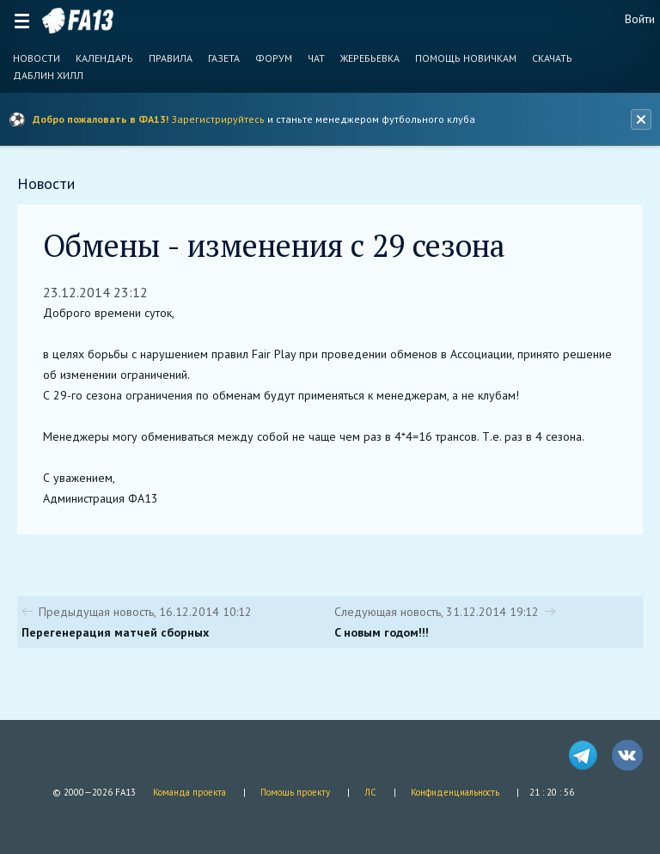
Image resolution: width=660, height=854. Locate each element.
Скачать (552, 58)
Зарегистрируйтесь (218, 119)
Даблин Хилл (48, 76)
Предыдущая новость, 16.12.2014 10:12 (145, 611)
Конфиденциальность (455, 792)
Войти (640, 19)
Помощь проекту (295, 792)
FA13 (77, 21)
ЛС (370, 792)
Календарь (104, 58)
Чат (316, 58)
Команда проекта (189, 792)
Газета (224, 58)
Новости (36, 58)
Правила (170, 58)
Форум (273, 58)
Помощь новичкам (465, 58)
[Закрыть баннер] (641, 119)
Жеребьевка (370, 58)
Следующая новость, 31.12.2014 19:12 (436, 611)
